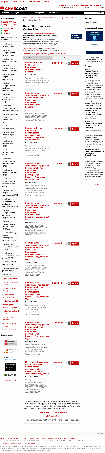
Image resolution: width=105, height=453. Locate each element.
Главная (26, 18)
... (83, 441)
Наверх (100, 434)
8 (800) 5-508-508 (66, 5)
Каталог (33, 18)
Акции (10, 439)
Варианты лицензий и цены (38, 58)
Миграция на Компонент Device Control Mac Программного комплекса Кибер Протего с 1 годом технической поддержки (37, 368)
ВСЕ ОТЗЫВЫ (94, 184)
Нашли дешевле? (62, 54)
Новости (17, 439)
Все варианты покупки (31, 54)
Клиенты (14, 2)
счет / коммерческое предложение (42, 33)
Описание (67, 58)
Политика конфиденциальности (66, 439)
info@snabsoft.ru (97, 5)
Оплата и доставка (34, 2)
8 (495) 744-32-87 (81, 5)
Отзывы (22, 2)
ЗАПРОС (46, 48)
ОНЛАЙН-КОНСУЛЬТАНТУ (30, 48)
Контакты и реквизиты (45, 439)
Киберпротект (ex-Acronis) (47, 18)
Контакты (46, 2)
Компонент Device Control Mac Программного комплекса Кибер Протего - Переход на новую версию (35, 134)
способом (35, 50)
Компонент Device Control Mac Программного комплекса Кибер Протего (33, 67)
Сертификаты (4, 2)
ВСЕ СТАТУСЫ (10, 380)
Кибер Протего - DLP (66, 18)
